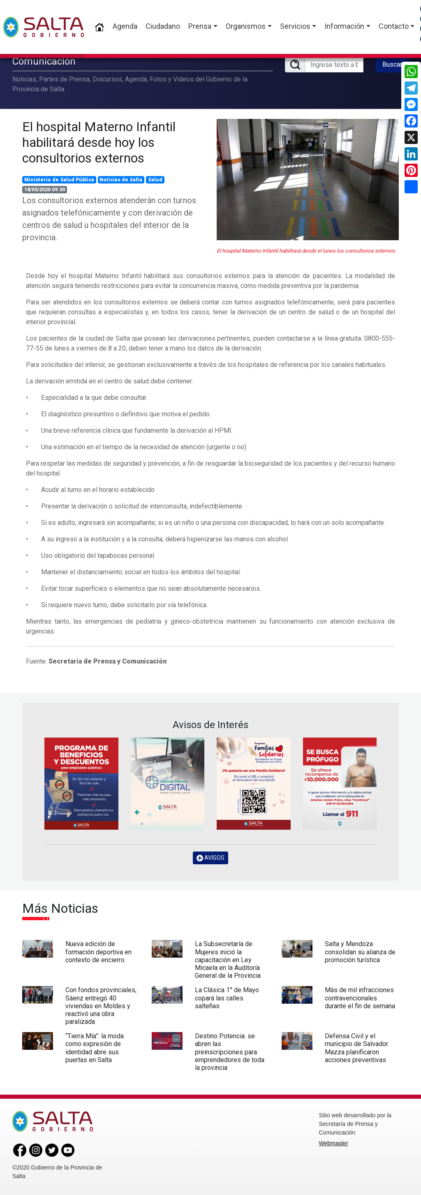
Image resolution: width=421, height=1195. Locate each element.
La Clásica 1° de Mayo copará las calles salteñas (227, 997)
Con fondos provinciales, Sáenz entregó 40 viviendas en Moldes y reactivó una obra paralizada (100, 1006)
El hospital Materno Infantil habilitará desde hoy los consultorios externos (99, 142)
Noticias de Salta (120, 180)
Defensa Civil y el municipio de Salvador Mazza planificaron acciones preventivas (356, 1048)
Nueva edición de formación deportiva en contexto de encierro (98, 951)
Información (344, 26)
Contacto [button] (394, 26)
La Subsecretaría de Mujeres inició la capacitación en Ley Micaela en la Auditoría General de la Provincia (228, 959)
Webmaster (333, 1143)
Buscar (392, 64)
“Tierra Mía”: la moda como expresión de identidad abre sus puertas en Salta (94, 1048)
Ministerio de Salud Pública (59, 180)
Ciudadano (163, 26)
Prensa (199, 26)
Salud (155, 180)
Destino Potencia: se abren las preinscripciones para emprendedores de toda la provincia (229, 1052)
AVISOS (210, 857)
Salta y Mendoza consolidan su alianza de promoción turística (360, 951)
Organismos (246, 26)
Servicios (295, 26)
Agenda (125, 26)
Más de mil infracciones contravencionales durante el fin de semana (360, 997)
